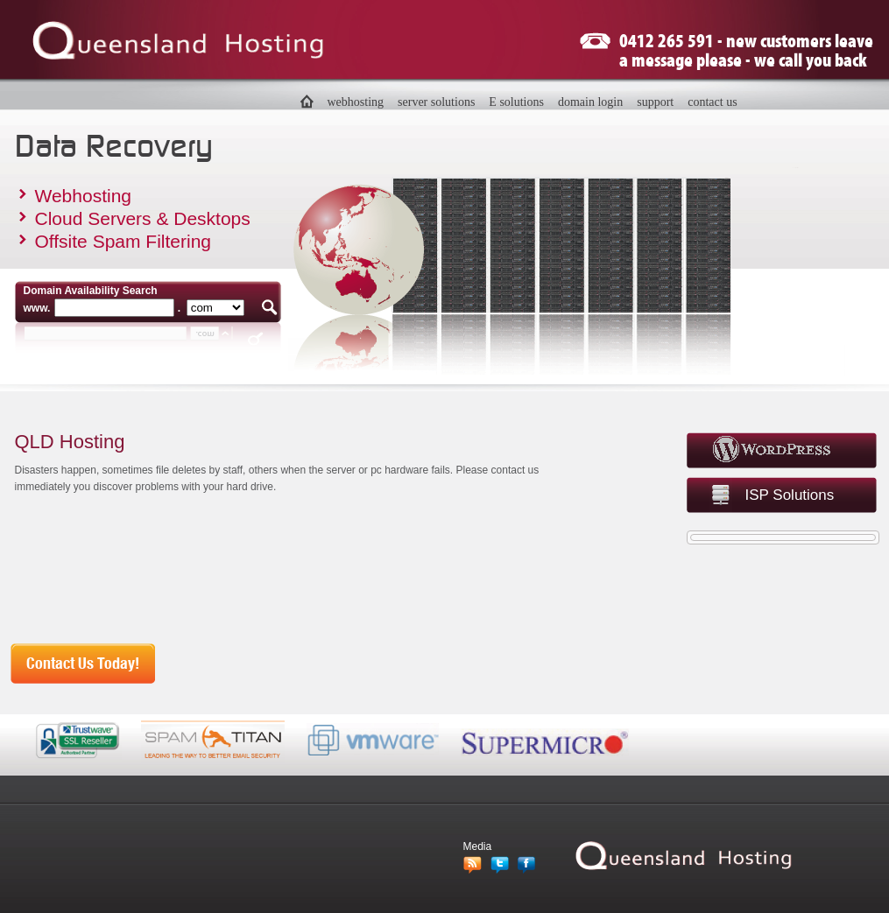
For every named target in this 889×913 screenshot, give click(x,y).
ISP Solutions (790, 495)
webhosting (356, 102)
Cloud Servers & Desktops (142, 218)
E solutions (516, 102)
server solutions (436, 102)
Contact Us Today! (82, 663)
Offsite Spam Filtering (123, 241)
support (655, 102)
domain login (590, 102)
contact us (712, 102)
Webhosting (83, 195)
